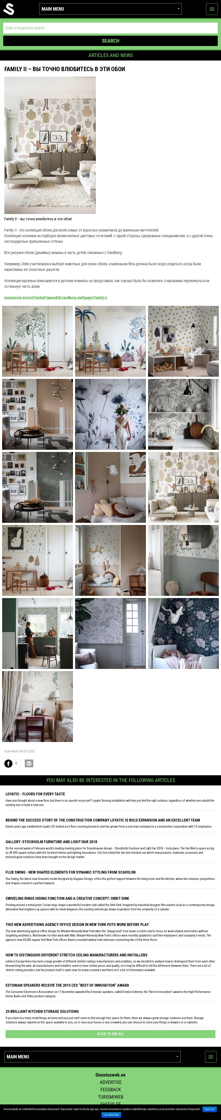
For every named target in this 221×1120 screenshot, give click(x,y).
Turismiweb (110, 1097)
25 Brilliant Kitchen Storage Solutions (42, 1011)
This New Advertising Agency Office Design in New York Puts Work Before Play (77, 924)
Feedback (110, 1089)
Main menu (110, 9)
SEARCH (110, 41)
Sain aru (210, 1109)
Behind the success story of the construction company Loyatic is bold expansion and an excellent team (103, 820)
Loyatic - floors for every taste (35, 794)
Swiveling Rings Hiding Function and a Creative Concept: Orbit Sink (67, 898)
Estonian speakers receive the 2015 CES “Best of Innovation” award (67, 985)
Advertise (111, 1082)
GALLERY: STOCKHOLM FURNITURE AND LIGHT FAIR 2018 (51, 841)
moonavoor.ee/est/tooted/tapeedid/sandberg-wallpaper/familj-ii (55, 297)
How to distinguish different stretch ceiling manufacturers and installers (76, 955)
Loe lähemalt (111, 1115)
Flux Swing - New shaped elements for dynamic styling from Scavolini (71, 872)
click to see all (110, 1034)
